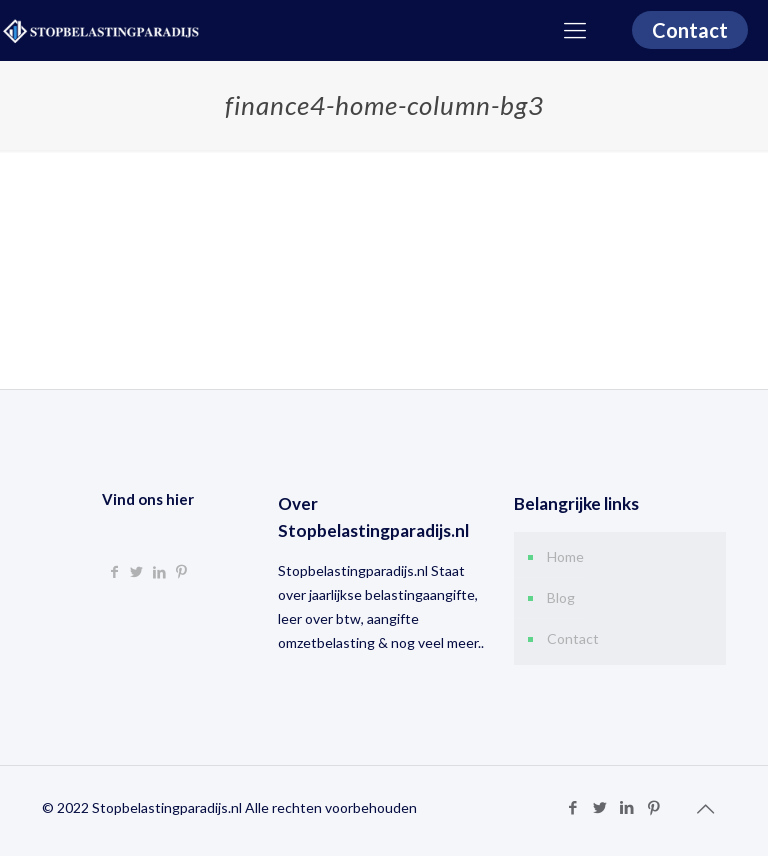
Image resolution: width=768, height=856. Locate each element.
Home (565, 556)
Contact (690, 30)
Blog (561, 597)
